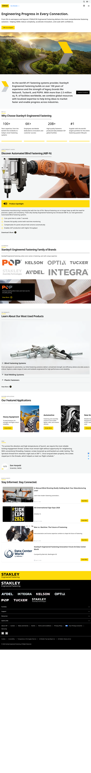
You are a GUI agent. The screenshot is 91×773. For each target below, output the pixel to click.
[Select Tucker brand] (79, 262)
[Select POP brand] (12, 262)
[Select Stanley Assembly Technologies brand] (12, 272)
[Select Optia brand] (57, 262)
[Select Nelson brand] (34, 262)
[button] (84, 1)
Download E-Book (9, 232)
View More (7, 297)
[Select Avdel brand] (35, 272)
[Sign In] (84, 6)
